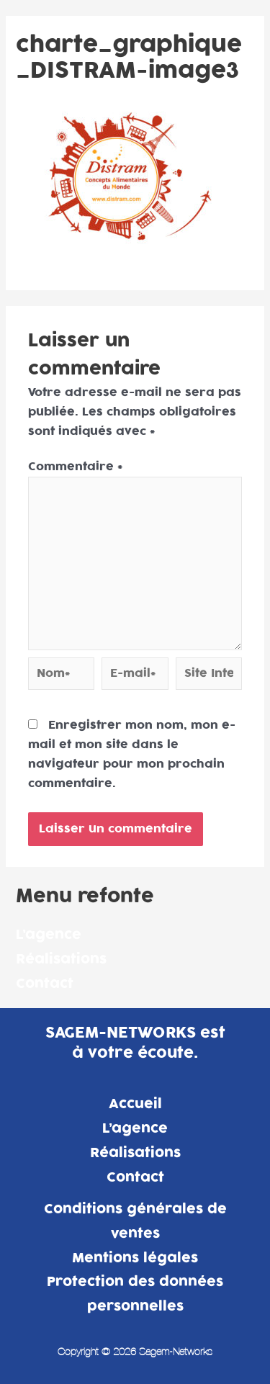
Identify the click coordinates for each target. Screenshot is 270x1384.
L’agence (48, 935)
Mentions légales (135, 1258)
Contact (44, 984)
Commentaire (75, 467)
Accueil (135, 1104)
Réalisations (61, 959)
